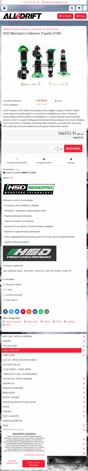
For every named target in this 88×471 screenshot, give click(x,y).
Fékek (44, 425)
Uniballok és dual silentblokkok (20, 374)
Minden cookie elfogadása (33, 463)
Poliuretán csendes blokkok (44, 378)
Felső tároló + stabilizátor (17, 369)
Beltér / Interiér (44, 397)
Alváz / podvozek (13, 321)
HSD (8, 324)
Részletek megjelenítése (12, 462)
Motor (44, 406)
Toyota (47, 321)
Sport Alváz (33, 321)
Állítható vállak (11, 364)
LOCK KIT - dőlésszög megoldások (20, 359)
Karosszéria (44, 392)
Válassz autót (44, 345)
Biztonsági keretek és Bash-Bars (44, 402)
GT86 (58, 321)
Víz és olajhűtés (44, 416)
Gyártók (71, 321)
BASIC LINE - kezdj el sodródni (44, 336)
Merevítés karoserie (44, 388)
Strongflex (44, 383)
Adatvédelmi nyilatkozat (34, 454)
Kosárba (73, 148)
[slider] (41, 100)
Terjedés (44, 411)
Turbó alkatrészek (12, 420)
